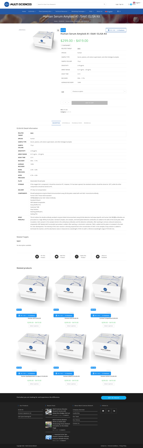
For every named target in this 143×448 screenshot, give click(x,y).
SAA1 (79, 48)
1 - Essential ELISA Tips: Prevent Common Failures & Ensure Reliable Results (61, 436)
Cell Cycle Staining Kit (24, 416)
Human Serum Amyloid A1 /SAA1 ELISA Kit (77, 21)
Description (56, 123)
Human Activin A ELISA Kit (109, 376)
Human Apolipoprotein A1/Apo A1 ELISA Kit (34, 376)
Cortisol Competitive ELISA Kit (109, 318)
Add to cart (90, 103)
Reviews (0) (87, 123)
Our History (76, 420)
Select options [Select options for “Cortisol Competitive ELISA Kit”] (108, 326)
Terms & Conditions (113, 446)
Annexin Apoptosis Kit (24, 413)
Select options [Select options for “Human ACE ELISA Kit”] (34, 326)
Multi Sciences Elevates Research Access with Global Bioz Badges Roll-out (61, 411)
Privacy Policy (122, 446)
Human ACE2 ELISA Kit (71, 318)
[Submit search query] (104, 4)
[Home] (55, 21)
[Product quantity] (65, 102)
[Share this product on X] (80, 256)
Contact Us (76, 423)
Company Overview (78, 410)
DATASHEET (66, 45)
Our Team (76, 416)
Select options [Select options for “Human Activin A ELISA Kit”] (108, 384)
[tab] (56, 123)
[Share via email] (60, 256)
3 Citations (120, 30)
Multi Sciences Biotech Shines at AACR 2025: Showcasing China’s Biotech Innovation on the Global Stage (61, 424)
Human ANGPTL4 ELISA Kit (71, 376)
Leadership (76, 413)
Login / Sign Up (119, 4)
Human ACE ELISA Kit (34, 318)
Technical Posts (77, 123)
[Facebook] (103, 410)
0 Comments (66, 415)
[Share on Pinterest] (40, 256)
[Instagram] (108, 410)
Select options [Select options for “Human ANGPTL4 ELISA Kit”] (71, 384)
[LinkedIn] (114, 410)
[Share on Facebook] (101, 256)
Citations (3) (66, 123)
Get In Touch (113, 398)
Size (62, 92)
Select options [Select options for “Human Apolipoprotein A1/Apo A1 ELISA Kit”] (34, 384)
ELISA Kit (68, 112)
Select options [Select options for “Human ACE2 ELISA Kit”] (71, 326)
